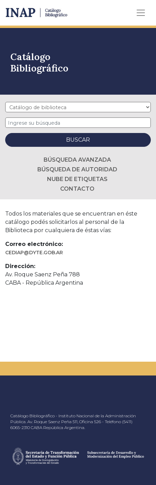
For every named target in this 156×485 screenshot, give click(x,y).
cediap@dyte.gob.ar (34, 252)
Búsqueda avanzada (77, 159)
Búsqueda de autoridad (77, 169)
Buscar (78, 139)
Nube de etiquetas (77, 179)
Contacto (77, 189)
